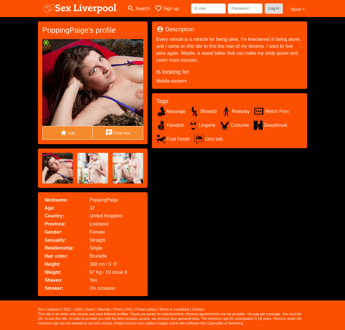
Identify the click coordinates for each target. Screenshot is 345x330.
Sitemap (103, 309)
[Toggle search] (138, 8)
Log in (274, 8)
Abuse (89, 309)
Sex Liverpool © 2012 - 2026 (60, 309)
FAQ (128, 309)
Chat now (117, 133)
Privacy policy (145, 309)
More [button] (296, 9)
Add (67, 133)
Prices (117, 309)
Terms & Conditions (174, 309)
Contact (198, 309)
